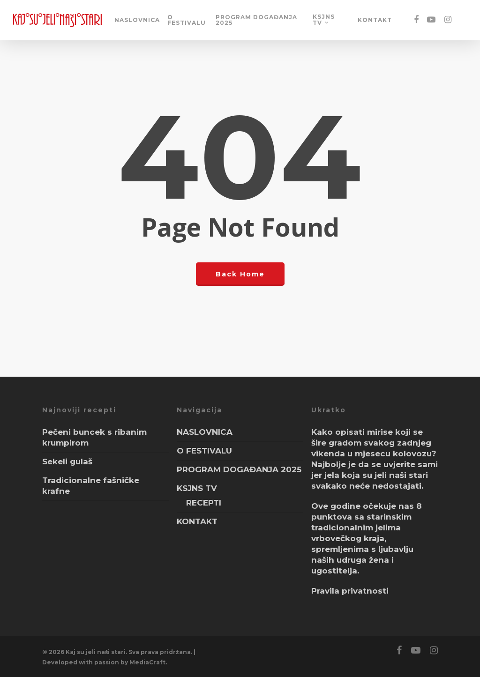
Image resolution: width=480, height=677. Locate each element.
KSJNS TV (324, 20)
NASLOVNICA (137, 20)
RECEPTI (203, 502)
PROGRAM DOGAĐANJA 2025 (256, 20)
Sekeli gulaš (67, 461)
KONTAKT (375, 20)
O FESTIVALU (186, 20)
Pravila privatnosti (350, 590)
